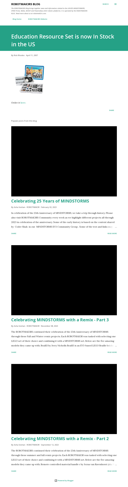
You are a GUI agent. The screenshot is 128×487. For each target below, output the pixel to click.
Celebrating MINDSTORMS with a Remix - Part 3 (60, 320)
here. (23, 102)
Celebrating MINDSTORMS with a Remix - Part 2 (60, 438)
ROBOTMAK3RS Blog (25, 4)
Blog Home (15, 19)
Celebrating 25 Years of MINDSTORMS (50, 201)
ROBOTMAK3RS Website (36, 19)
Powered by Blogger (64, 480)
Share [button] (111, 110)
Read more (112, 233)
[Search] (106, 4)
